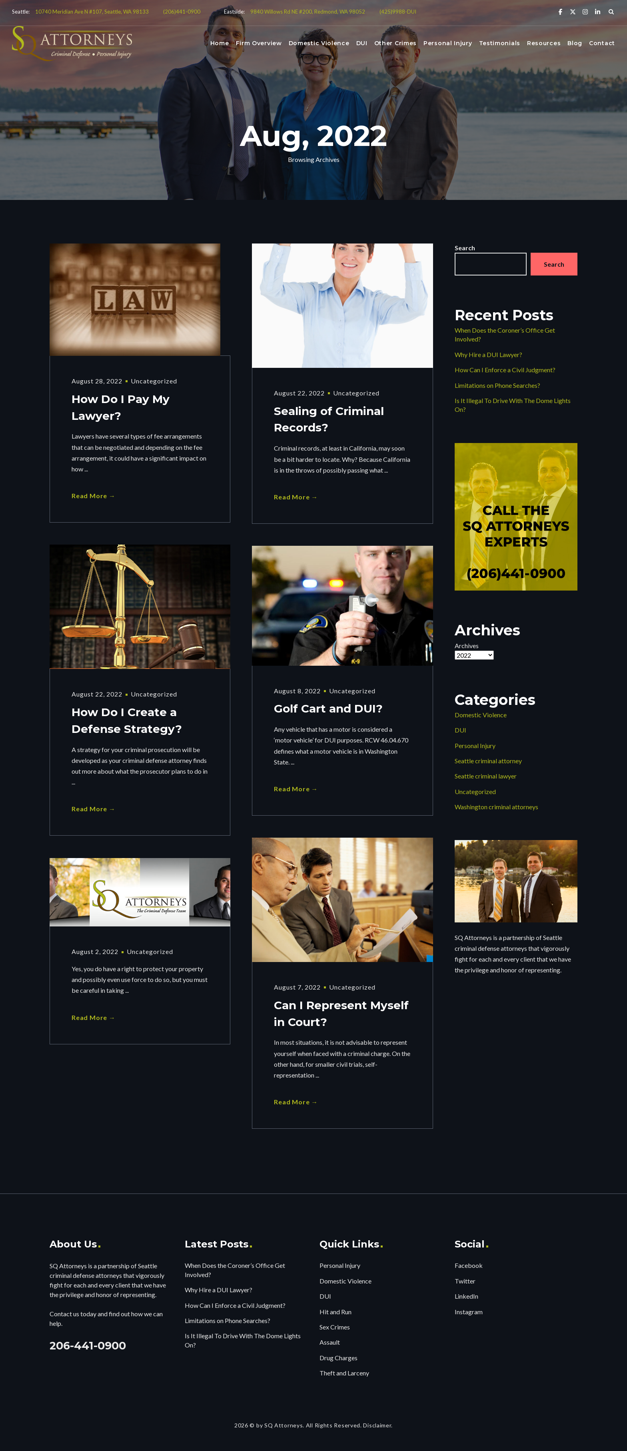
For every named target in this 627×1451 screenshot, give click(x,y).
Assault (329, 1342)
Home (219, 43)
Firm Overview (259, 43)
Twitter (465, 1281)
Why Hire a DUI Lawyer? (488, 354)
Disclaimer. (378, 1425)
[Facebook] (560, 11)
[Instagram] (585, 11)
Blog (574, 43)
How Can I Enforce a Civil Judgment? (505, 369)
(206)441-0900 (181, 11)
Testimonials (499, 43)
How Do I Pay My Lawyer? (121, 408)
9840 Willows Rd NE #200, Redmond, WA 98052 (307, 11)
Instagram (469, 1311)
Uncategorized (154, 381)
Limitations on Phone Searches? (497, 385)
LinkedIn (466, 1296)
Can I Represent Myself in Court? (341, 1014)
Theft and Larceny (344, 1373)
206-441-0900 (88, 1345)
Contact (602, 43)
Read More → (94, 495)
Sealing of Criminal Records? (329, 420)
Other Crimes (395, 43)
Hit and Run (335, 1311)
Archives (467, 645)
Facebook (469, 1265)
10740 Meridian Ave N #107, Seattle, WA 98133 (92, 11)
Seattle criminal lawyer (486, 776)
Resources (544, 43)
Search (465, 247)
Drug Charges (338, 1357)
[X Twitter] (573, 11)
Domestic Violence (319, 43)
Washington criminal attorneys (496, 806)
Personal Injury (447, 43)
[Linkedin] (598, 11)
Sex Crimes (334, 1327)
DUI (361, 43)
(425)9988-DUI (397, 11)
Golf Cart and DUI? (328, 709)
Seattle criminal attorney (488, 760)
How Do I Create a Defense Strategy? (127, 721)
